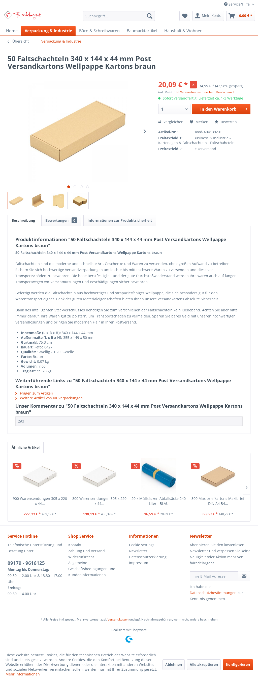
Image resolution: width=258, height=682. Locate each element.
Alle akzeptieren (204, 664)
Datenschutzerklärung (148, 557)
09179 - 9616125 (26, 563)
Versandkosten (118, 619)
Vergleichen (170, 121)
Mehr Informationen (23, 674)
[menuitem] (119, 16)
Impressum (138, 562)
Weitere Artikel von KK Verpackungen (49, 398)
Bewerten (226, 121)
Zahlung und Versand (86, 550)
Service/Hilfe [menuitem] (237, 4)
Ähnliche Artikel (26, 447)
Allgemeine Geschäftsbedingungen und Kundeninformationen (91, 568)
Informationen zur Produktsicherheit (119, 220)
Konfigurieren (238, 664)
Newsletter (138, 550)
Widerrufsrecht (81, 557)
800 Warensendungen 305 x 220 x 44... (99, 501)
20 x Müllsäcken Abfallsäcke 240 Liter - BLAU (159, 501)
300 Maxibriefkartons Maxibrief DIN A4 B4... (217, 501)
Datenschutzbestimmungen (213, 592)
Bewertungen (61, 220)
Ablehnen (173, 664)
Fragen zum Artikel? (34, 393)
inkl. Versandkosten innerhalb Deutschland (204, 92)
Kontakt (74, 544)
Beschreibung (23, 220)
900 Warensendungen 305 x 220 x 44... (40, 501)
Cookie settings (141, 544)
